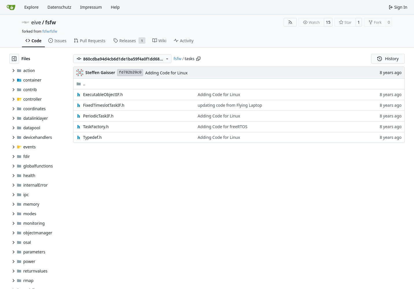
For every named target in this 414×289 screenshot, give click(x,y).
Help (115, 7)
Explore (31, 7)
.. (80, 83)
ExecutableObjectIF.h (103, 94)
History (388, 58)
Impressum (91, 7)
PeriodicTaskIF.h (98, 116)
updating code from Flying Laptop (230, 105)
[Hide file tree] (14, 59)
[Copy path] (198, 59)
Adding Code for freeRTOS (222, 126)
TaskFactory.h (96, 126)
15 (328, 22)
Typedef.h (92, 137)
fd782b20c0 (130, 72)
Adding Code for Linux (166, 73)
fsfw (50, 22)
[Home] (11, 7)
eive (36, 22)
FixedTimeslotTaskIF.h (103, 105)
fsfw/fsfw (49, 31)
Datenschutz (59, 7)
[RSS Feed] (290, 22)
